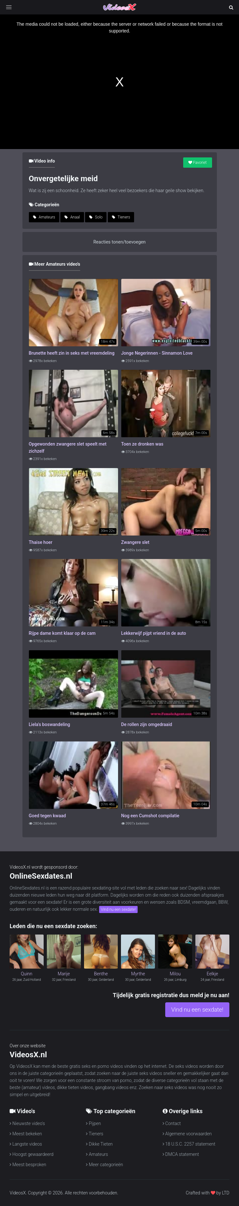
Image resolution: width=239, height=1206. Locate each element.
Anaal (72, 217)
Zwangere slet (135, 542)
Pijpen (93, 1123)
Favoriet (197, 162)
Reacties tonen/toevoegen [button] (119, 241)
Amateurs (44, 217)
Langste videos (26, 1144)
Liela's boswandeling (49, 724)
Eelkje (212, 973)
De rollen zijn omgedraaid (146, 724)
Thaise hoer (41, 542)
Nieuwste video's (27, 1123)
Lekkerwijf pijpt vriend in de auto (153, 633)
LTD (225, 1192)
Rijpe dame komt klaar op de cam (62, 633)
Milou (175, 973)
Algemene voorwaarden (187, 1133)
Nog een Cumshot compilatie (150, 815)
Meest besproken (28, 1164)
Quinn (26, 973)
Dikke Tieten (99, 1144)
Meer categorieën (104, 1164)
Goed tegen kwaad (47, 815)
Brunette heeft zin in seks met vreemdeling (72, 353)
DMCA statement (181, 1154)
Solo (95, 217)
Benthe (101, 973)
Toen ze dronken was (142, 444)
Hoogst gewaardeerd (32, 1154)
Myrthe (138, 973)
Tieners (121, 217)
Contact (172, 1123)
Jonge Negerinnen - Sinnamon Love (157, 353)
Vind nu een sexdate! (118, 909)
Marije (64, 973)
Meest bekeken (26, 1133)
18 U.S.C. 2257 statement (189, 1144)
